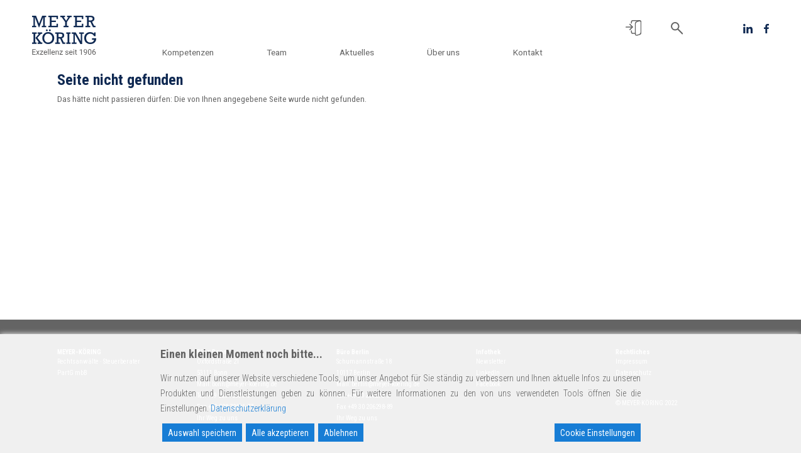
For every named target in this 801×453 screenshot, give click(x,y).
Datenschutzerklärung (248, 408)
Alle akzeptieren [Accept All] (280, 433)
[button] (633, 28)
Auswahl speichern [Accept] (202, 433)
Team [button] (280, 52)
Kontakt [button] (528, 52)
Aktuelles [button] (358, 52)
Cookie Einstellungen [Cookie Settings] (597, 433)
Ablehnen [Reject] (341, 433)
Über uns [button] (444, 52)
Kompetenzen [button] (192, 52)
